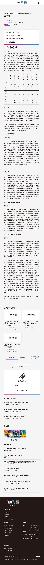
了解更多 (22, 390)
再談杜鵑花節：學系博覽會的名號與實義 (16, 409)
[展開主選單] (5, 2)
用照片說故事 (26, 538)
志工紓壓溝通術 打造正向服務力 (13, 455)
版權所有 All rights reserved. (12, 42)
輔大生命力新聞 (10, 483)
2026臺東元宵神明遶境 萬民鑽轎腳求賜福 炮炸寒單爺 (20, 462)
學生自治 (21, 38)
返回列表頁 (22, 366)
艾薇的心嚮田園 (10, 490)
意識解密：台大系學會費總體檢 (13, 345)
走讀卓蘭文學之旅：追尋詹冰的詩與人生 (16, 488)
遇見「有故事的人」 (35, 539)
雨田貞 (8, 457)
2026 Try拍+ (26, 525)
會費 (17, 38)
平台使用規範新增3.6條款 (11, 468)
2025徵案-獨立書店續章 (35, 526)
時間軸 (6, 516)
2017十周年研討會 (35, 531)
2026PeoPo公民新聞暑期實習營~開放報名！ (17, 475)
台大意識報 (9, 325)
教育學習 (12, 35)
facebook (10, 505)
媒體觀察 (17, 35)
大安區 (17, 32)
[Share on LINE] (13, 47)
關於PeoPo (8, 512)
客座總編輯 (7, 535)
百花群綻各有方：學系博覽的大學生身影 (16, 402)
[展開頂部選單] (38, 2)
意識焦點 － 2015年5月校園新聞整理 (14, 322)
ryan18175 (8, 450)
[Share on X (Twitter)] (11, 47)
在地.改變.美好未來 (35, 535)
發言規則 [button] (37, 358)
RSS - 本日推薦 (8, 550)
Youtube (15, 505)
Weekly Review (9, 519)
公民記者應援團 (8, 530)
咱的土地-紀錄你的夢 (27, 535)
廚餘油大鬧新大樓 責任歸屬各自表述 (15, 416)
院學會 (13, 38)
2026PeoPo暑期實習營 (10, 440)
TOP (38, 556)
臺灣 (10, 32)
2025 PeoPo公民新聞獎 (27, 531)
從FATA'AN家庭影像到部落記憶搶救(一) (16, 449)
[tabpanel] (21, 362)
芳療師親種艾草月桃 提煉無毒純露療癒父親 (17, 482)
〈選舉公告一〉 (29, 296)
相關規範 (7, 514)
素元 (7, 463)
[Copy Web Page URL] (16, 47)
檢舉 (15, 24)
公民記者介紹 (7, 532)
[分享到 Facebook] (8, 47)
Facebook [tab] (11, 357)
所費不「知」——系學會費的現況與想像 (31, 322)
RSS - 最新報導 (8, 548)
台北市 (13, 32)
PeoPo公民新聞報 (8, 525)
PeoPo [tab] (23, 357)
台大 (10, 38)
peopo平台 (9, 470)
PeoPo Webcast (8, 528)
